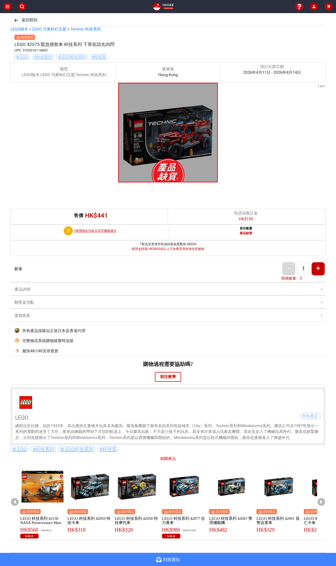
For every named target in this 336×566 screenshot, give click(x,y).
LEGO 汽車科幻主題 (49, 29)
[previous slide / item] (14, 133)
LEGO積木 (19, 29)
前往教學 (168, 377)
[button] (159, 179)
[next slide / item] (322, 133)
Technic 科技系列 (86, 29)
